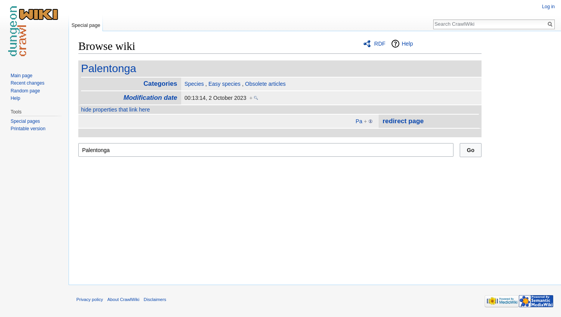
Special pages (25, 121)
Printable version (28, 128)
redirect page (403, 121)
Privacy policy (89, 299)
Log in (548, 6)
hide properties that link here (115, 109)
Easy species (224, 84)
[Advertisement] (520, 156)
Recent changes (27, 83)
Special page (85, 25)
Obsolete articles (265, 84)
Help (407, 44)
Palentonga (108, 68)
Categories (160, 83)
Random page (25, 91)
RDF (380, 44)
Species (194, 84)
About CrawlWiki (123, 299)
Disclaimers (155, 299)
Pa (359, 121)
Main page (21, 75)
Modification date (150, 97)
